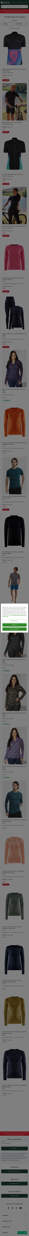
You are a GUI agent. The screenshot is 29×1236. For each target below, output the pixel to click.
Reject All (14, 625)
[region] (14, 618)
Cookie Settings (14, 620)
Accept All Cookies (14, 629)
